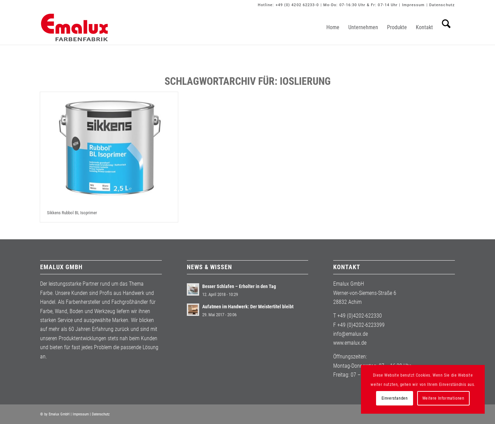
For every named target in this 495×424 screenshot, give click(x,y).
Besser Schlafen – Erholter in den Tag (239, 286)
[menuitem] (333, 27)
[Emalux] (74, 27)
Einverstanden (395, 398)
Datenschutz (442, 5)
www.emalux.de (349, 343)
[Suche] (446, 27)
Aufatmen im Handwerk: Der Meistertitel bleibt (247, 306)
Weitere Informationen (443, 398)
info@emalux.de (350, 334)
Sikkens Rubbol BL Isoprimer (72, 212)
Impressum (413, 5)
